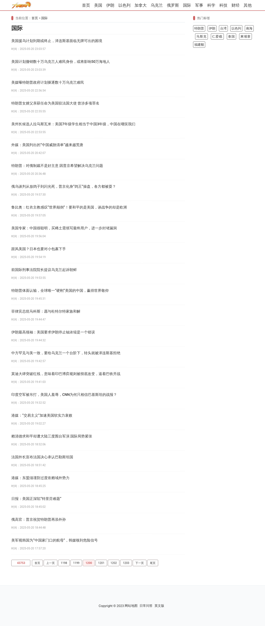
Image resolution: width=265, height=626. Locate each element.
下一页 (139, 563)
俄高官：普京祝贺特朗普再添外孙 (38, 519)
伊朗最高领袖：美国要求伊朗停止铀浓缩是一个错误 (53, 332)
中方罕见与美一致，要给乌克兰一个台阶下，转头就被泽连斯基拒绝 (65, 353)
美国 (98, 5)
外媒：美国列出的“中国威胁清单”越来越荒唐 (47, 145)
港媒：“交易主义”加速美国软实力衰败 (41, 415)
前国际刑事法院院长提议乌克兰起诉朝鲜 (44, 270)
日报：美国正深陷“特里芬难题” (36, 498)
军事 (199, 5)
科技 (223, 5)
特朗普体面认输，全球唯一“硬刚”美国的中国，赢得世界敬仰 (60, 290)
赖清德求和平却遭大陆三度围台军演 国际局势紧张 (51, 436)
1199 (76, 563)
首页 (86, 5)
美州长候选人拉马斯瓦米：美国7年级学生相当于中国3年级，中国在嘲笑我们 (73, 124)
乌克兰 (157, 5)
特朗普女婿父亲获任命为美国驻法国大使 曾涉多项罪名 (55, 103)
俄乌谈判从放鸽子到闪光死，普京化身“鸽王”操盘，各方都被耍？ (63, 186)
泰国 (231, 36)
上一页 (50, 563)
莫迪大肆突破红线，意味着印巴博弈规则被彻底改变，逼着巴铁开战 (65, 374)
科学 (211, 5)
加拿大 (141, 5)
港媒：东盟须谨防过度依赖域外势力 (40, 478)
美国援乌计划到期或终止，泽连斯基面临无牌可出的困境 (56, 41)
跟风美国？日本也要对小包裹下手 (38, 249)
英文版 (159, 606)
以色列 (124, 5)
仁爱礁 (217, 36)
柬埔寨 (245, 36)
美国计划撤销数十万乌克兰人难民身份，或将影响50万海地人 (60, 61)
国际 (187, 5)
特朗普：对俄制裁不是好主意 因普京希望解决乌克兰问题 (57, 165)
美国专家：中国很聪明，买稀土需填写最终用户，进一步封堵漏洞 (64, 228)
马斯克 (201, 36)
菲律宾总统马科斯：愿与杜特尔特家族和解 (45, 311)
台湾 (223, 28)
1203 (126, 563)
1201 (101, 563)
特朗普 (199, 28)
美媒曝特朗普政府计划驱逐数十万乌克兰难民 (47, 82)
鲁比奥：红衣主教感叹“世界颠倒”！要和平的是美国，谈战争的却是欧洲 (69, 207)
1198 (64, 563)
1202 (113, 563)
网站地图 (131, 606)
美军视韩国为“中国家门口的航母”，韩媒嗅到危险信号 (54, 540)
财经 (235, 5)
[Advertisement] (223, 114)
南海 (249, 28)
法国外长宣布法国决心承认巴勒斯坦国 (42, 457)
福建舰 (199, 44)
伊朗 (110, 5)
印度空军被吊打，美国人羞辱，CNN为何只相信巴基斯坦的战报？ (64, 394)
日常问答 (146, 606)
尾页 (153, 563)
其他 (248, 5)
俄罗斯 (173, 5)
